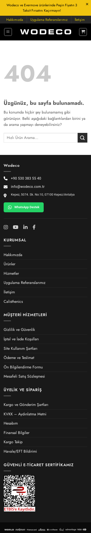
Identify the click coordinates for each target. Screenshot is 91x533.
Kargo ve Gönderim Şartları (26, 404)
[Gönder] (82, 137)
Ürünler (9, 264)
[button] (8, 32)
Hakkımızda (14, 19)
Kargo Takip (13, 442)
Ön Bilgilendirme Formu (23, 367)
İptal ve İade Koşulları (21, 339)
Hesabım (11, 423)
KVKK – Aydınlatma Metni (25, 414)
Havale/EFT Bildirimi (20, 451)
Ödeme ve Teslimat (19, 357)
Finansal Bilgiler (16, 432)
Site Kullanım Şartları (20, 348)
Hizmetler (11, 273)
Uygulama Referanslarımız (48, 19)
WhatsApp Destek (23, 207)
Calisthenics (13, 301)
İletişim (80, 19)
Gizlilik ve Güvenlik (19, 329)
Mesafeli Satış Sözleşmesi (24, 376)
